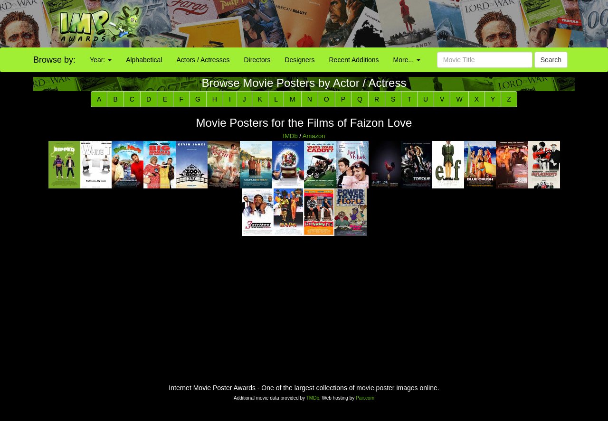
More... (406, 60)
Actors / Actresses (202, 60)
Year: (101, 60)
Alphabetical (144, 60)
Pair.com (365, 398)
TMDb (312, 398)
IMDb (290, 136)
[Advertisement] (380, 23)
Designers (299, 60)
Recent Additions (354, 60)
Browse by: (54, 60)
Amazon (314, 136)
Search (551, 60)
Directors (257, 60)
